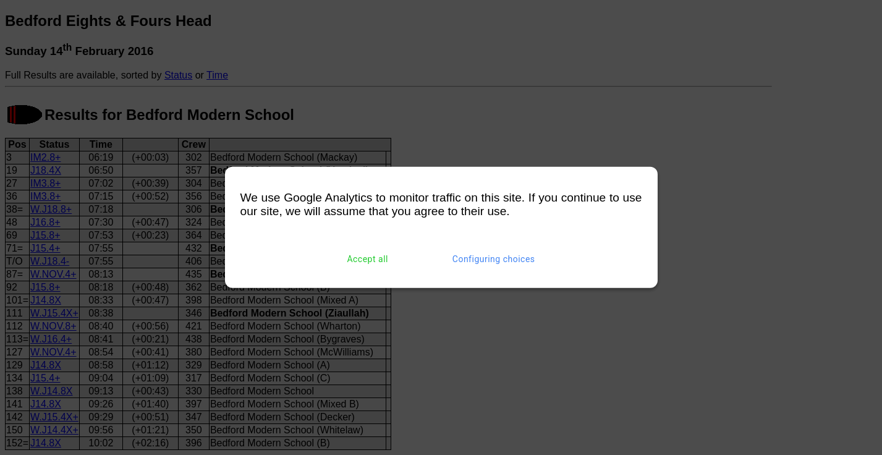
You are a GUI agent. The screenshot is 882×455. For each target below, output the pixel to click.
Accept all (367, 259)
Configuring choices (493, 259)
